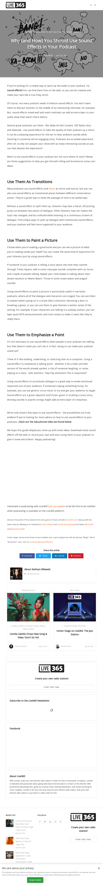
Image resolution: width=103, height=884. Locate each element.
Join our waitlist (56, 506)
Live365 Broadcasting (65, 524)
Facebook (27, 556)
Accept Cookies (35, 880)
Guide (69, 32)
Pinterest (76, 556)
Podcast (28, 32)
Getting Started (57, 32)
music (52, 188)
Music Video (33, 626)
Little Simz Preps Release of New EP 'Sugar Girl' (23, 841)
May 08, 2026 (20, 833)
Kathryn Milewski (41, 569)
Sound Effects (41, 32)
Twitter (43, 556)
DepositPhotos (46, 542)
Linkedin (59, 556)
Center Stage (70, 626)
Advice (76, 32)
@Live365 (89, 524)
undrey (34, 542)
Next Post (75, 590)
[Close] (99, 868)
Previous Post (28, 590)
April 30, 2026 (20, 847)
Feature (81, 626)
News (31, 629)
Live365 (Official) (46, 524)
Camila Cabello (18, 626)
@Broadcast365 (17, 529)
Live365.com (72, 520)
